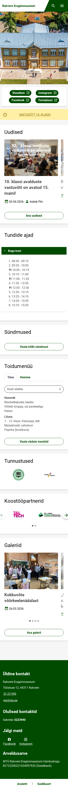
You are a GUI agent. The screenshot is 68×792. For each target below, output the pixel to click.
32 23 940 (9, 694)
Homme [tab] (25, 377)
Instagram (48, 93)
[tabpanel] (34, 410)
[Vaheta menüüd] (62, 6)
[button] (33, 526)
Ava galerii (34, 632)
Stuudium (21, 93)
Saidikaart (44, 784)
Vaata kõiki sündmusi (34, 347)
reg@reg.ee (10, 700)
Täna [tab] (10, 377)
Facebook (21, 100)
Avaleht (22, 784)
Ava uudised (34, 215)
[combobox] (34, 389)
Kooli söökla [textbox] (15, 389)
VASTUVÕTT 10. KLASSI (34, 114)
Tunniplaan (48, 100)
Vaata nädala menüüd (34, 441)
